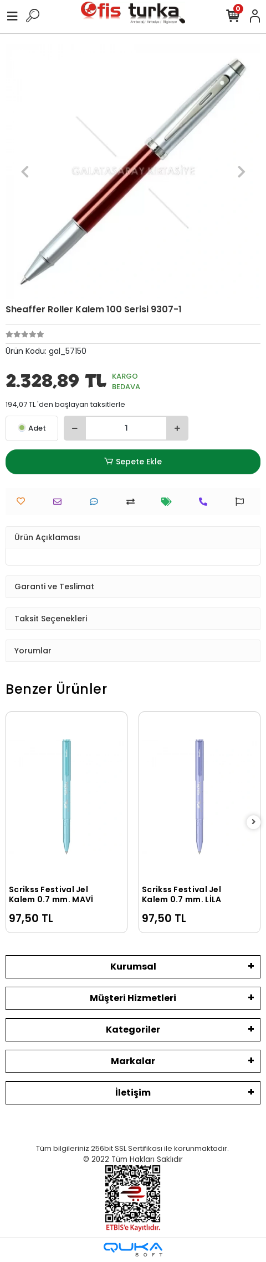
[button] (25, 171)
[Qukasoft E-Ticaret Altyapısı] (133, 1249)
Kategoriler (133, 1029)
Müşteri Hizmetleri (133, 998)
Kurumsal (133, 966)
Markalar (133, 1061)
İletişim (133, 1092)
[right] (253, 822)
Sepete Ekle (133, 462)
